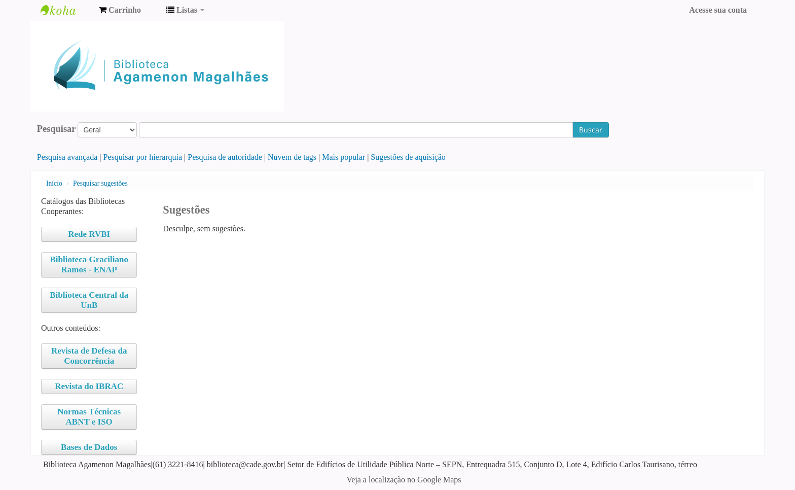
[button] (120, 10)
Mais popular (343, 157)
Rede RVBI (89, 234)
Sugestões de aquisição (408, 157)
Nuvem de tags (292, 157)
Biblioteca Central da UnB (89, 300)
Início (54, 183)
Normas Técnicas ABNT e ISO (89, 417)
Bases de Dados (89, 447)
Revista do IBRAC (89, 386)
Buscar (590, 129)
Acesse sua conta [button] (718, 10)
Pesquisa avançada (67, 157)
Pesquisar (56, 129)
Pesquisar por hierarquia (143, 157)
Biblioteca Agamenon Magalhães (66, 10)
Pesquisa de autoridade (225, 157)
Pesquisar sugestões (100, 183)
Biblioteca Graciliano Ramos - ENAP (89, 264)
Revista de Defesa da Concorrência (89, 356)
